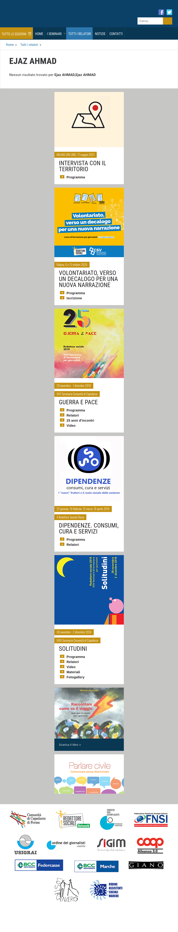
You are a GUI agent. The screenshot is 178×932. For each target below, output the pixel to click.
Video (71, 423)
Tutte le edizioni (16, 31)
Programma (76, 174)
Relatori (73, 413)
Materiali (73, 669)
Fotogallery (76, 674)
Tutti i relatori (79, 31)
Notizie (100, 31)
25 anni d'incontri (80, 418)
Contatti (116, 31)
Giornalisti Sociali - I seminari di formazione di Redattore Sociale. (45, 17)
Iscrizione (74, 295)
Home (39, 31)
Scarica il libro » (70, 742)
